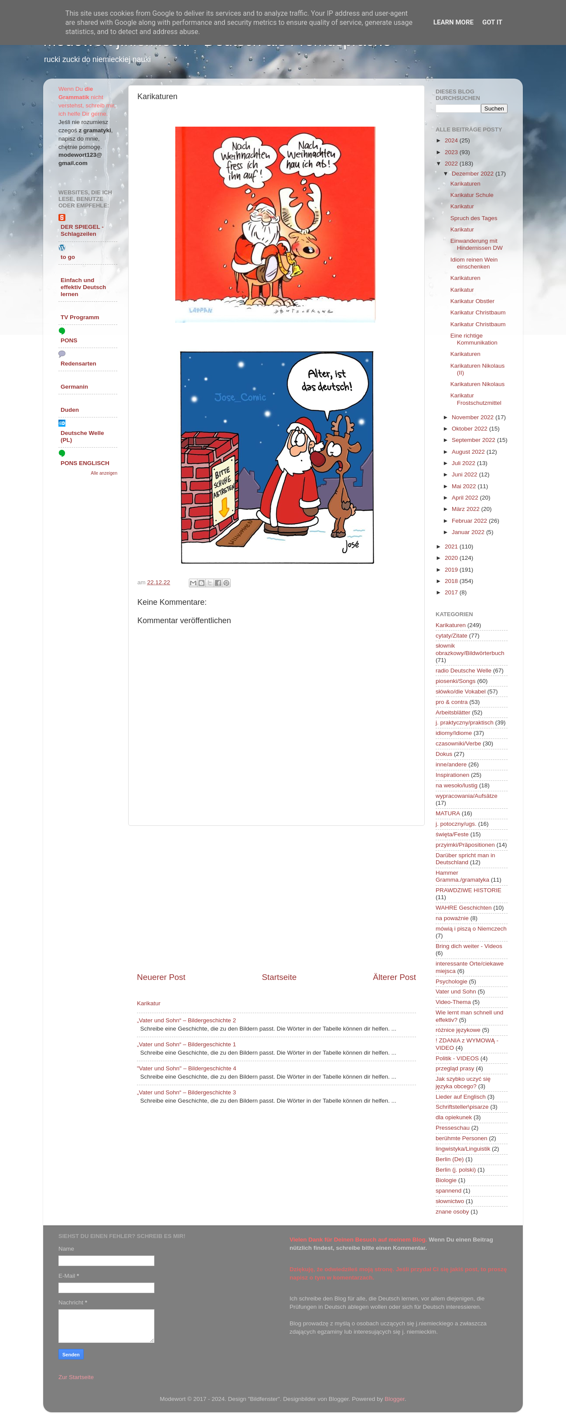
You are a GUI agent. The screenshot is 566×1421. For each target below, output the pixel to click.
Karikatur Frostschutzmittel (475, 399)
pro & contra (452, 702)
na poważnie (452, 918)
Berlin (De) (450, 1159)
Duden (70, 410)
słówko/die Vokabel (461, 691)
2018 (452, 581)
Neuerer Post (161, 977)
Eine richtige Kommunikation (474, 339)
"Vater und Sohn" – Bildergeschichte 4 (186, 1068)
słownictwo (450, 1201)
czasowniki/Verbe (458, 743)
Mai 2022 (464, 486)
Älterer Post (394, 977)
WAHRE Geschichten (464, 907)
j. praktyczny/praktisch (465, 722)
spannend (448, 1190)
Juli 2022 (464, 463)
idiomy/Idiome (454, 733)
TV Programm (80, 317)
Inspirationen (452, 775)
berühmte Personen (462, 1138)
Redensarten (78, 363)
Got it (492, 22)
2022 (452, 163)
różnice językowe (458, 1030)
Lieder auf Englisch (461, 1096)
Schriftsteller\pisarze (462, 1107)
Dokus (444, 754)
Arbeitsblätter (453, 712)
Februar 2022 (470, 520)
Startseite (279, 977)
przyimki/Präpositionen (465, 845)
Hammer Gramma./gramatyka (462, 876)
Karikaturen (465, 183)
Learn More (453, 22)
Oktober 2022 (470, 428)
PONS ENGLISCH (85, 463)
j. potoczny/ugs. (456, 824)
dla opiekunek (454, 1117)
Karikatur (148, 1003)
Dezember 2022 (473, 173)
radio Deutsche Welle (463, 670)
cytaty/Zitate (451, 635)
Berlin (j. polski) (456, 1169)
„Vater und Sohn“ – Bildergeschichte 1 (186, 1044)
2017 (452, 592)
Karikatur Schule (472, 195)
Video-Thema (453, 1002)
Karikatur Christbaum (478, 312)
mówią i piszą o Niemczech (471, 928)
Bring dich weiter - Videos (469, 946)
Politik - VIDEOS (457, 1058)
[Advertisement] (276, 899)
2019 (452, 569)
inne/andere (451, 764)
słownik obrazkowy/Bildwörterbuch (470, 649)
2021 (452, 546)
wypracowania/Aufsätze (467, 796)
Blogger (395, 1399)
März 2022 (466, 509)
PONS (69, 340)
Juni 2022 (465, 474)
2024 (452, 140)
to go (68, 257)
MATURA (448, 813)
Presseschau (453, 1127)
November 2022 (473, 417)
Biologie (446, 1180)
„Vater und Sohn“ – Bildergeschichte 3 (186, 1092)
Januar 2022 (469, 532)
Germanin (74, 386)
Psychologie (451, 981)
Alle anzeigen (104, 473)
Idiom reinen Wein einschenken (474, 263)
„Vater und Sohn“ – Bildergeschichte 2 (186, 1020)
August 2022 (469, 451)
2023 (452, 152)
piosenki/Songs (456, 681)
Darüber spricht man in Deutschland (465, 859)
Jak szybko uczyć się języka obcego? (463, 1082)
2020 (452, 558)
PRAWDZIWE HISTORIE (468, 890)
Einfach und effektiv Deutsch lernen (83, 287)
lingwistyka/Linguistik (463, 1148)
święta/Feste (452, 834)
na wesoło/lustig (456, 785)
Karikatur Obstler (472, 301)
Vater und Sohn (456, 991)
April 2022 (466, 497)
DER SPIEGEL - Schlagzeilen (82, 230)
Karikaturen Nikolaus (477, 384)
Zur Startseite (76, 1377)
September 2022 (474, 440)
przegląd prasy (455, 1068)
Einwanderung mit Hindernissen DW (476, 244)
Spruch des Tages (474, 218)
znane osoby (452, 1211)
